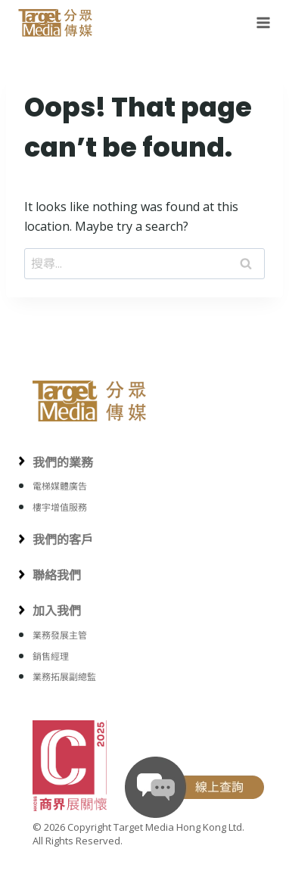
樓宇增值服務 (60, 507)
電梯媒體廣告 (60, 486)
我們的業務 (63, 462)
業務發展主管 (60, 635)
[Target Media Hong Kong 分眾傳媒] (56, 23)
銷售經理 (51, 656)
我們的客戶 (63, 539)
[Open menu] (260, 22)
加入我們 (57, 610)
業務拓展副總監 (64, 676)
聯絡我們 (57, 575)
